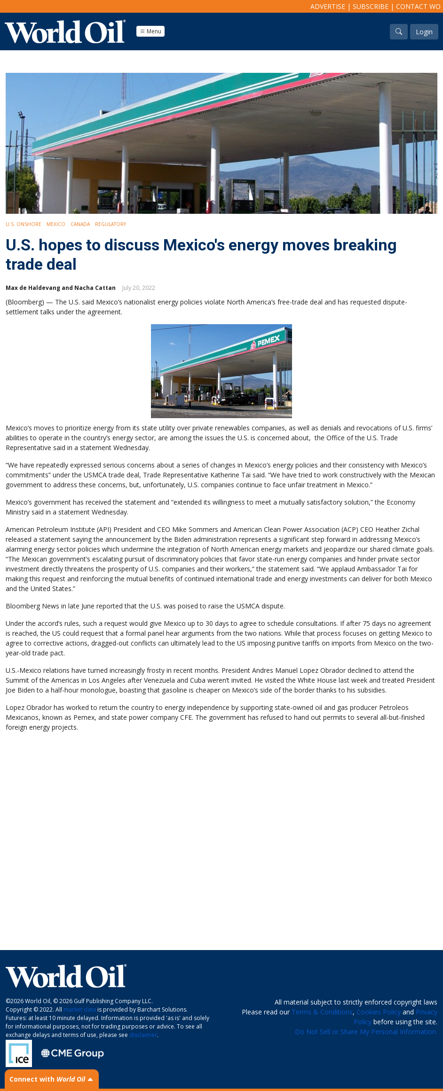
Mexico (56, 224)
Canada (80, 224)
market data (79, 1009)
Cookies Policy (378, 1011)
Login (424, 31)
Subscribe (370, 6)
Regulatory (110, 224)
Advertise (327, 6)
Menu (150, 31)
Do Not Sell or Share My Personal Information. (366, 1031)
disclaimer (143, 1035)
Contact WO (418, 6)
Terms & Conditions (322, 1011)
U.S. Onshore (23, 224)
